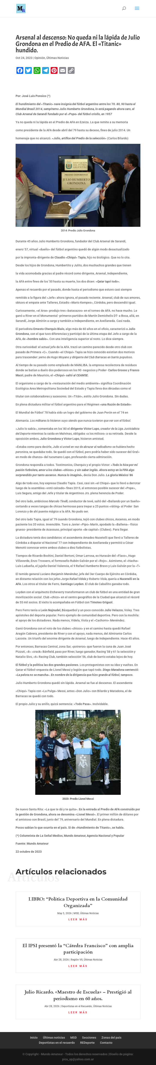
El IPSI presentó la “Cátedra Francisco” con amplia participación (78, 948)
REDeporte (87, 1042)
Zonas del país (111, 1037)
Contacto (106, 1042)
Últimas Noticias (57, 58)
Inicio (34, 1037)
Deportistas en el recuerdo (57, 1042)
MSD (76, 913)
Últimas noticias (54, 1037)
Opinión (39, 58)
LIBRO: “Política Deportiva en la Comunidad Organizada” (78, 902)
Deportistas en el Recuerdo (76, 1006)
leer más (78, 919)
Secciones (89, 1037)
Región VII (76, 959)
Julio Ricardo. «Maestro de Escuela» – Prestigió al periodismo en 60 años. (78, 995)
